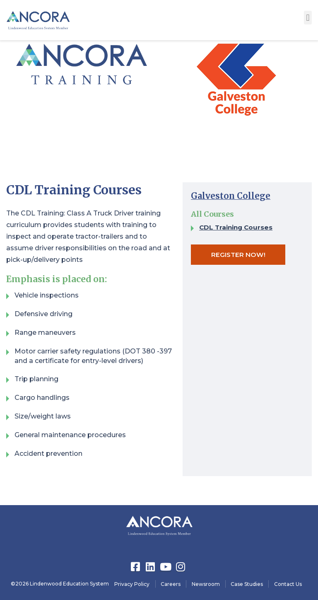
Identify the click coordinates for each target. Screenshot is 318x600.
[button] (308, 17)
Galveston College (231, 195)
